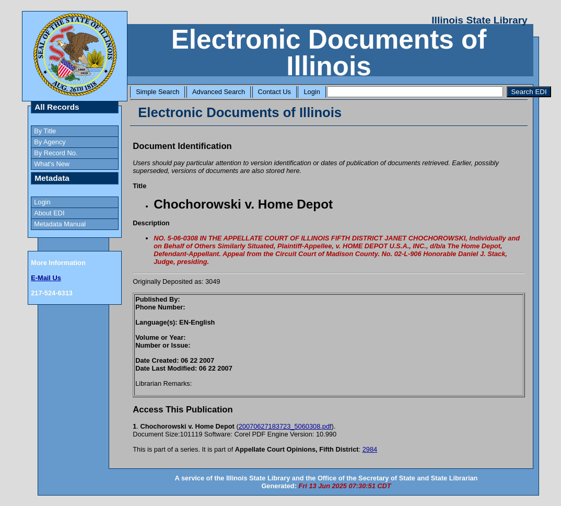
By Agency (49, 142)
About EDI (49, 213)
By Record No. (55, 153)
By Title (45, 131)
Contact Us (274, 92)
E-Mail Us (46, 278)
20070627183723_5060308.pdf (285, 426)
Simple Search (157, 92)
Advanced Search (218, 92)
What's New (51, 164)
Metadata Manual (60, 224)
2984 (370, 449)
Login (311, 92)
